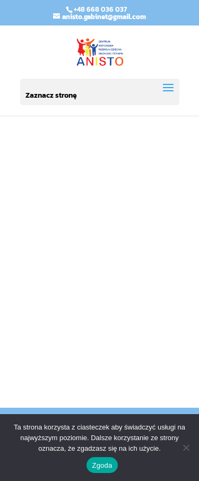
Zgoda (102, 465)
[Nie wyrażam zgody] (185, 447)
